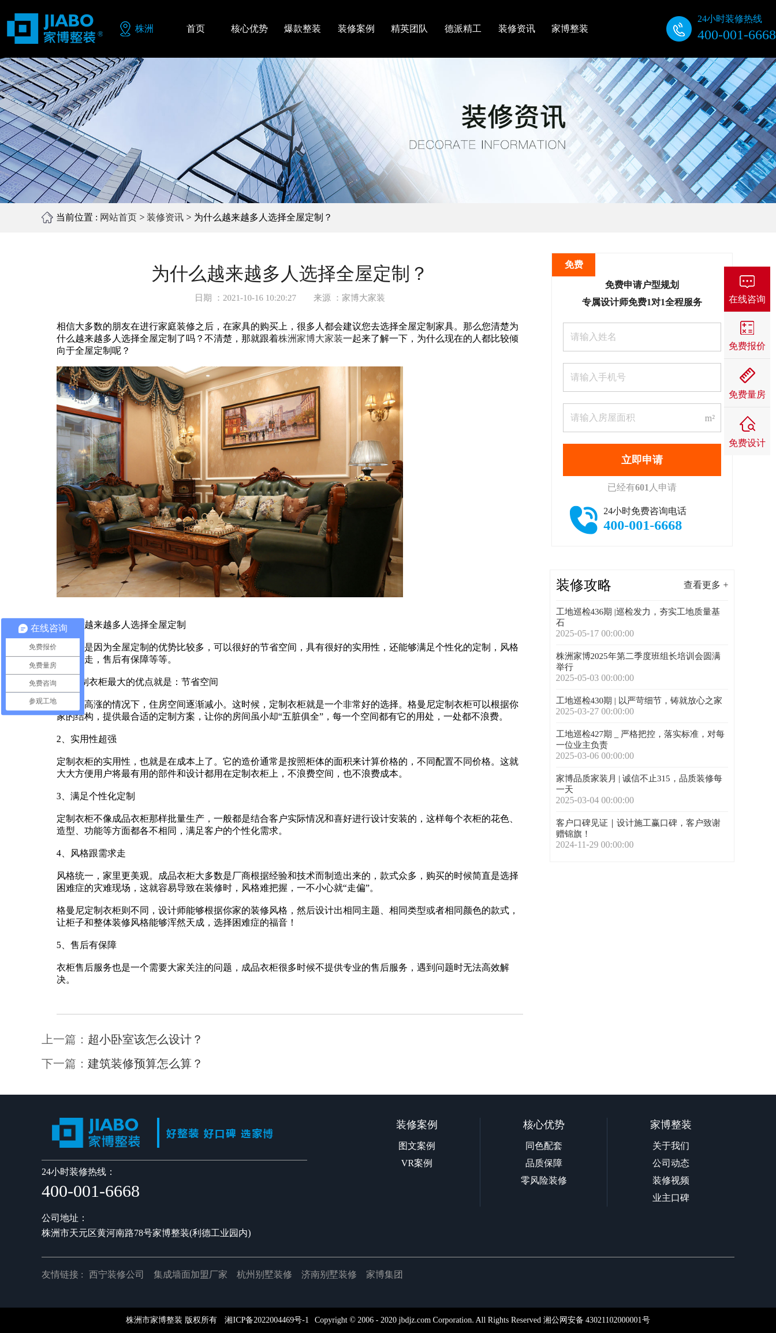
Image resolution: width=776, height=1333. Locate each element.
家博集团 (384, 1274)
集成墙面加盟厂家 (190, 1274)
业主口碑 (670, 1198)
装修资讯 (165, 217)
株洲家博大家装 (310, 338)
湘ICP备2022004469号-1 (266, 1320)
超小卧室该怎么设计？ (145, 1039)
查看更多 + (706, 585)
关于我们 (670, 1146)
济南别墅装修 (329, 1274)
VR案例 (416, 1163)
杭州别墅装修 (264, 1274)
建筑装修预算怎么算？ (145, 1063)
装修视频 (670, 1180)
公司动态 (670, 1163)
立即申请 (642, 460)
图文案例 (416, 1146)
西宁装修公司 (116, 1274)
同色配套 (543, 1146)
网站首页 (118, 217)
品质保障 (543, 1163)
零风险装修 (544, 1180)
